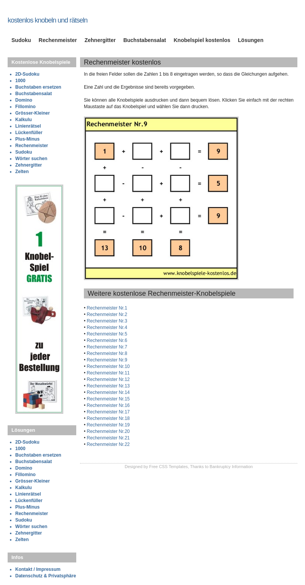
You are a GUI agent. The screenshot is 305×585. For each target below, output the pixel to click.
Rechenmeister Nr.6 (106, 340)
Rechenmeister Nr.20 (107, 431)
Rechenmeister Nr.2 (106, 314)
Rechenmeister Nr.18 (107, 418)
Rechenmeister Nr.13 (107, 386)
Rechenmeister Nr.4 (106, 327)
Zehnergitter (100, 40)
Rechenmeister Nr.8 (106, 353)
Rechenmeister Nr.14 (107, 392)
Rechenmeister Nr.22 (107, 444)
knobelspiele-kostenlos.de (53, 12)
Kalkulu (23, 119)
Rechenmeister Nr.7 (106, 347)
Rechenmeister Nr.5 (106, 334)
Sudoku (21, 40)
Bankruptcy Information (231, 466)
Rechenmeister (58, 40)
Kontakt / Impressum (38, 569)
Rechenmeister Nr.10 (107, 366)
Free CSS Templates (168, 466)
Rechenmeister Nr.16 (107, 405)
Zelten (22, 171)
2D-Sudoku (27, 74)
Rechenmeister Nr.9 (106, 360)
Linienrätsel (28, 126)
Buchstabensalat (144, 40)
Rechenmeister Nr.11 (107, 373)
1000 (20, 80)
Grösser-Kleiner (32, 113)
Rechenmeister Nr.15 (107, 399)
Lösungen (250, 40)
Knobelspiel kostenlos (201, 40)
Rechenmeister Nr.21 (107, 438)
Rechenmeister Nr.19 (107, 425)
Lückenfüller (28, 132)
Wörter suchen (31, 158)
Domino (23, 100)
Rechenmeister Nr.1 (106, 308)
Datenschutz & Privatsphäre (45, 576)
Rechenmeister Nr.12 (107, 379)
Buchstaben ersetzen (38, 87)
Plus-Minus (27, 139)
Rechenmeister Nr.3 (106, 321)
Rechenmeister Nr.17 (107, 412)
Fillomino (25, 106)
